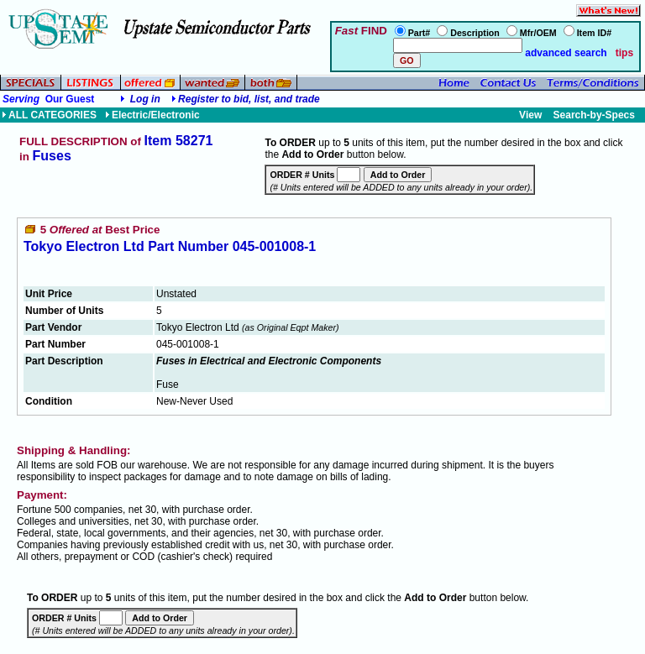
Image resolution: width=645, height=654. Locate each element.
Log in (145, 99)
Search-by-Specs (594, 115)
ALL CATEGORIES (49, 115)
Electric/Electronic (152, 115)
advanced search (564, 53)
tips (624, 53)
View (530, 115)
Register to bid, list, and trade (249, 99)
